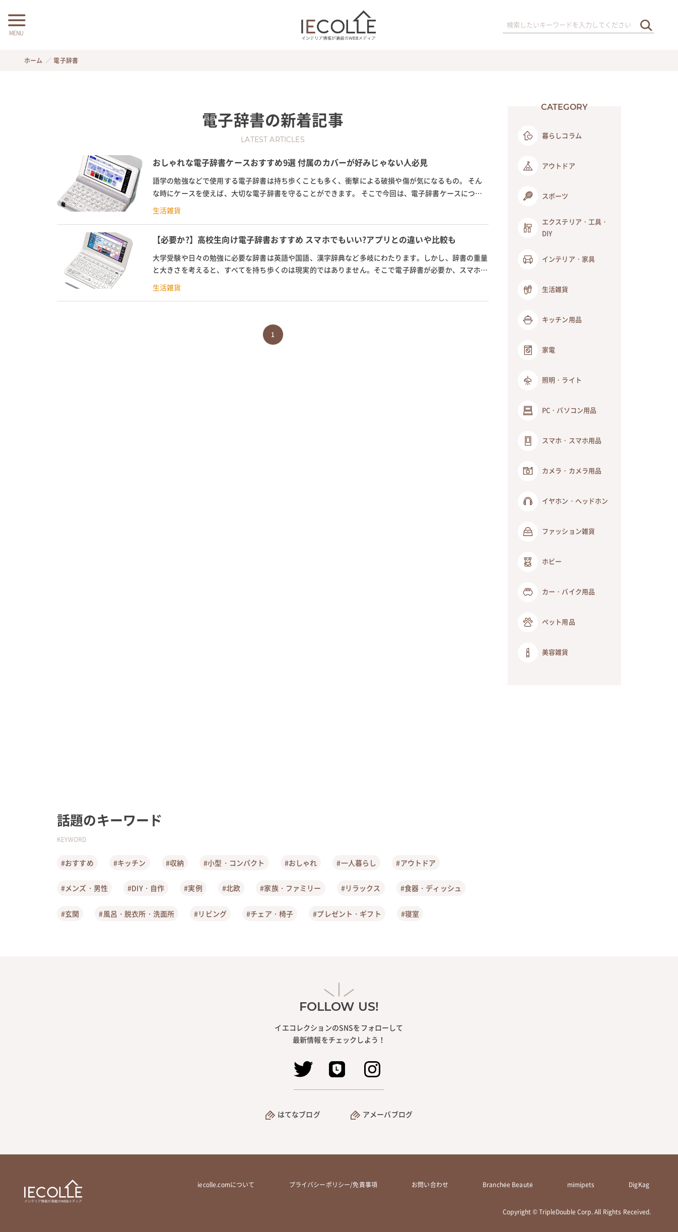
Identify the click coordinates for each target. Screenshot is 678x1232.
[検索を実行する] (646, 25)
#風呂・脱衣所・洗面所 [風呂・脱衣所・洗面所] (136, 914)
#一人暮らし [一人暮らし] (356, 863)
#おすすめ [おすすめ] (77, 863)
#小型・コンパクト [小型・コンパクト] (234, 863)
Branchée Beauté (508, 1184)
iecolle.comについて (225, 1184)
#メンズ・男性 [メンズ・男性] (84, 888)
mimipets (580, 1184)
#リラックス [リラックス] (361, 888)
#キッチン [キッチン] (129, 863)
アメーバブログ (388, 1114)
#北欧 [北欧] (231, 888)
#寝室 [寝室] (410, 914)
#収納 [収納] (175, 863)
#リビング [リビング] (210, 914)
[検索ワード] (578, 25)
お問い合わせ (430, 1184)
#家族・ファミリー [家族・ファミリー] (290, 888)
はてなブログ (299, 1114)
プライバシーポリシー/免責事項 (333, 1184)
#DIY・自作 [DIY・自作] (145, 888)
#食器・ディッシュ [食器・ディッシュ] (430, 888)
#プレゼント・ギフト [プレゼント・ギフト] (347, 914)
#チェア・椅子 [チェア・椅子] (269, 914)
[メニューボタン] (16, 24)
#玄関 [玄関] (70, 914)
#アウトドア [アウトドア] (416, 863)
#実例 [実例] (193, 888)
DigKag (639, 1184)
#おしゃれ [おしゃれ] (301, 863)
